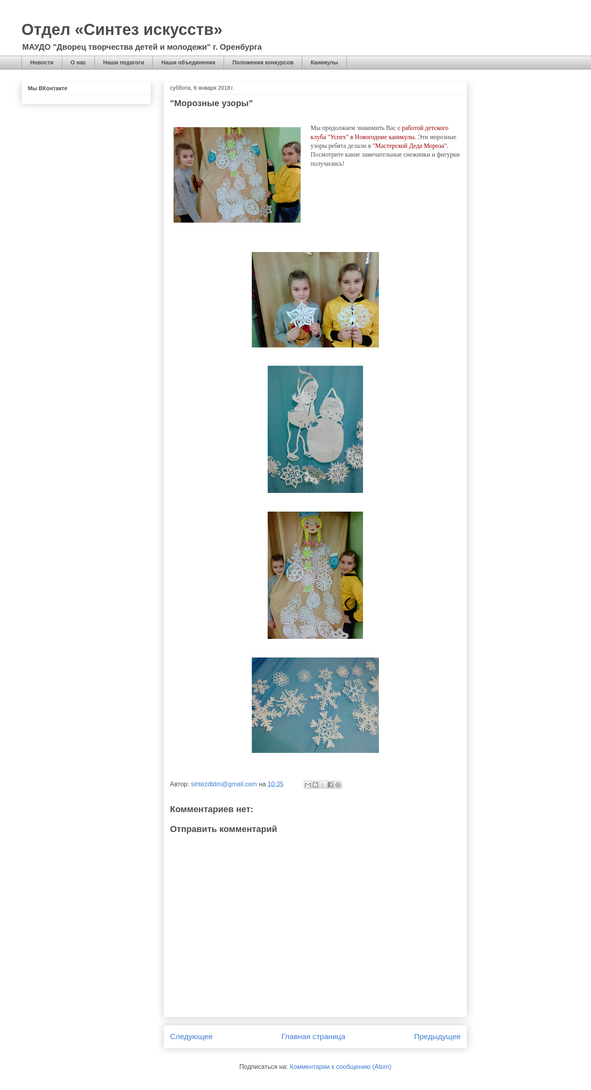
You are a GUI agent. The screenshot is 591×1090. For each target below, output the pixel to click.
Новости (42, 62)
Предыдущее (437, 1036)
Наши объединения (188, 62)
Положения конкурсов (263, 62)
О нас (78, 62)
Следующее (191, 1036)
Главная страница (313, 1036)
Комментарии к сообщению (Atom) (341, 1066)
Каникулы (324, 62)
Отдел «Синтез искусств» (121, 29)
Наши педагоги (124, 62)
